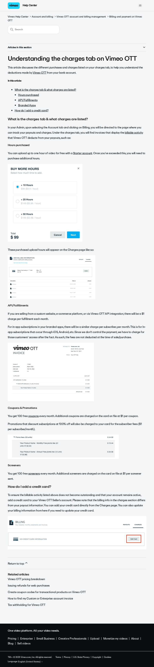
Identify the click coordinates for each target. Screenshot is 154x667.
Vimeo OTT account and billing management (81, 17)
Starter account (82, 153)
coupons (33, 416)
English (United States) (30, 662)
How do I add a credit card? (31, 110)
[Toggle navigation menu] (140, 5)
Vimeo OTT (39, 72)
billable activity (134, 132)
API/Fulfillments (27, 100)
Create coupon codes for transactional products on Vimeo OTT (47, 592)
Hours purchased (28, 95)
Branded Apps (27, 105)
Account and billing (42, 17)
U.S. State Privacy (81, 657)
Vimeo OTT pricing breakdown (26, 579)
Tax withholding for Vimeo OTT (26, 605)
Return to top (18, 563)
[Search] (33, 29)
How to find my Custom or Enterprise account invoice (40, 598)
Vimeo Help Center (18, 17)
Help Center (30, 5)
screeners (34, 473)
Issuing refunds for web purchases (29, 585)
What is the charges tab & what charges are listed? (45, 89)
